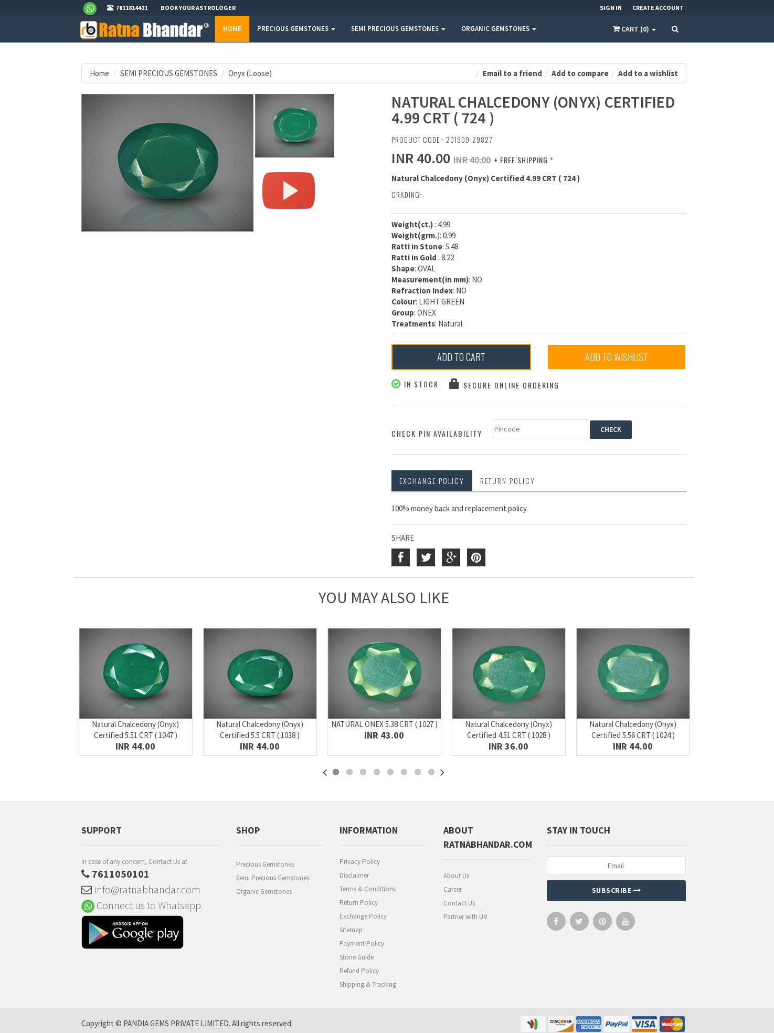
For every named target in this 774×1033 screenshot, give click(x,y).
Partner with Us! (465, 916)
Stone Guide (357, 957)
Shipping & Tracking (368, 984)
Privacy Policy (360, 861)
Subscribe (616, 890)
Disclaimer (354, 875)
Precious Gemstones (265, 864)
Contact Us (459, 903)
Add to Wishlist (616, 357)
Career (452, 889)
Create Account (658, 8)
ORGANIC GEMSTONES (498, 28)
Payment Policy (362, 943)
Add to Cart (461, 357)
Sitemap (351, 929)
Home (232, 28)
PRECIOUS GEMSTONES (296, 28)
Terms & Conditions (368, 888)
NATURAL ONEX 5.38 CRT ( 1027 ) (384, 724)
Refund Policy (359, 970)
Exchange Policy (431, 480)
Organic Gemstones (264, 891)
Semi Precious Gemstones (272, 877)
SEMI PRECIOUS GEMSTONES (398, 28)
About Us (456, 875)
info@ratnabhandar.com (140, 889)
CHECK (610, 429)
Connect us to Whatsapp (141, 905)
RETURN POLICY (507, 480)
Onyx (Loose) (250, 73)
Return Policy (359, 902)
